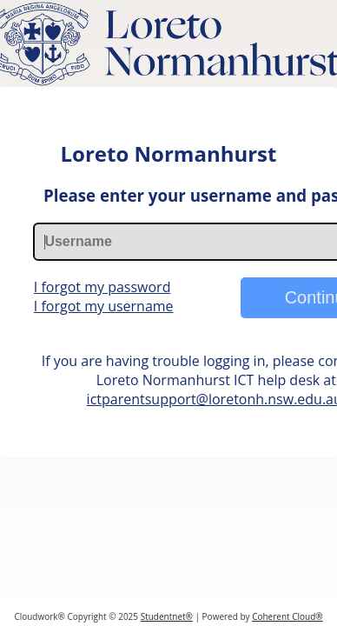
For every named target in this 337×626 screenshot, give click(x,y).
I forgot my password (102, 286)
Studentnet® (167, 616)
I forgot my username (104, 306)
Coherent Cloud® (287, 616)
